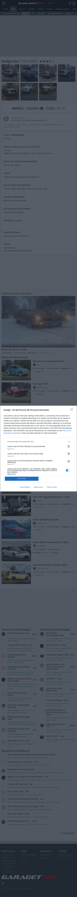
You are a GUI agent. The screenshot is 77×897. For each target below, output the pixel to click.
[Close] (72, 410)
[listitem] (38, 441)
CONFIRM (21, 479)
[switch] (68, 446)
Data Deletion (25, 487)
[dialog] (38, 449)
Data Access (38, 487)
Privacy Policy (52, 487)
